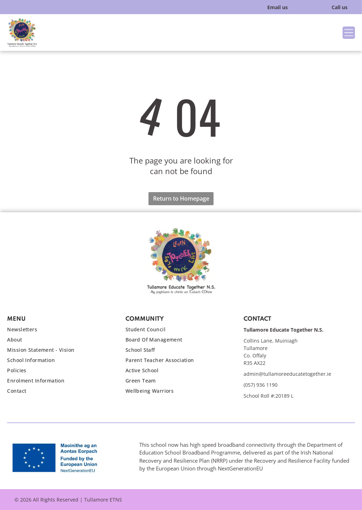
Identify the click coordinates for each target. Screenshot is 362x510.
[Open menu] (349, 32)
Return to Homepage (181, 198)
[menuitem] (59, 331)
